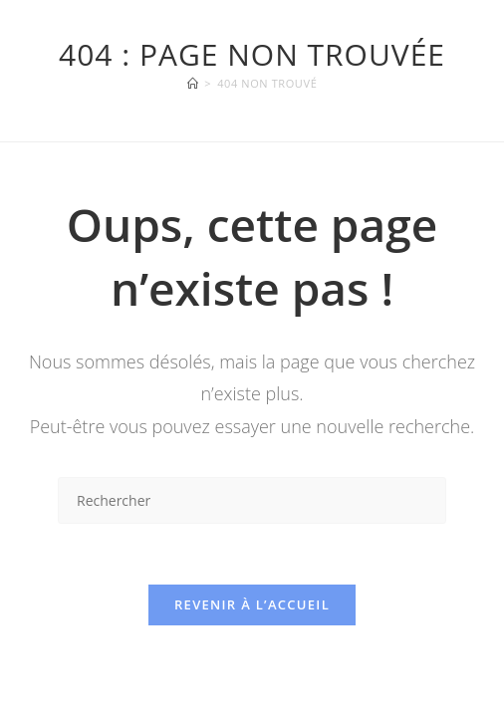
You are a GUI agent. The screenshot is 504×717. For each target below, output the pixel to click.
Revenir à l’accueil (252, 604)
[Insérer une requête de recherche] (252, 500)
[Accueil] (193, 83)
